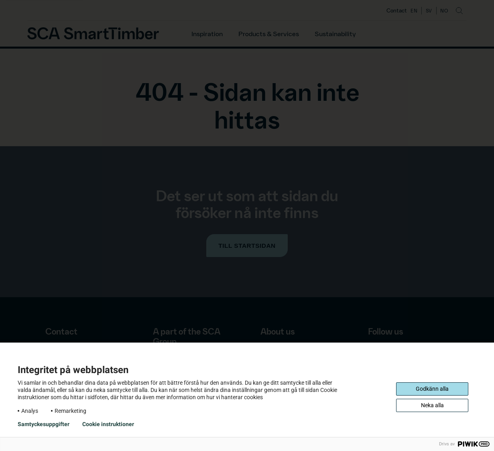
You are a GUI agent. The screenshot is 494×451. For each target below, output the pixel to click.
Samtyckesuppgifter (43, 424)
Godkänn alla (432, 389)
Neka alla (432, 405)
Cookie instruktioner (108, 424)
